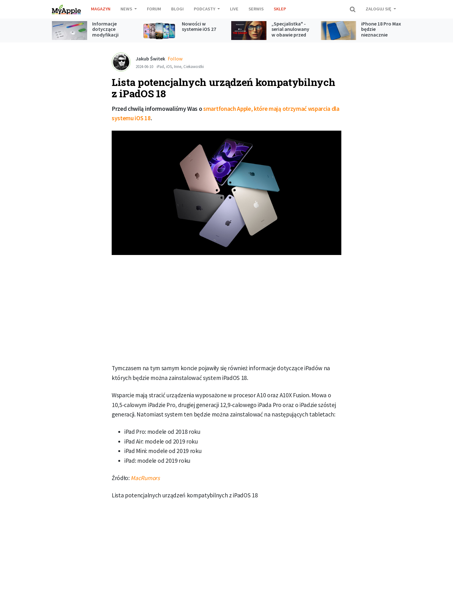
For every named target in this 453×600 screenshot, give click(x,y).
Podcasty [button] (205, 9)
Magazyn (100, 9)
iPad (160, 66)
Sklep (280, 9)
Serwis (256, 9)
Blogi (177, 9)
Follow (175, 58)
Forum (154, 9)
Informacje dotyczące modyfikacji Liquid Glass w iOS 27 (111, 34)
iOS (169, 66)
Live (234, 9)
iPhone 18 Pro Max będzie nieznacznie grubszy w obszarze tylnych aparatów (381, 37)
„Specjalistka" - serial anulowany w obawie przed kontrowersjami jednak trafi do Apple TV (290, 37)
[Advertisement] (226, 312)
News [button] (126, 9)
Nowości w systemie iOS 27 (199, 26)
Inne (177, 66)
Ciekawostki (193, 66)
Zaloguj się (379, 9)
